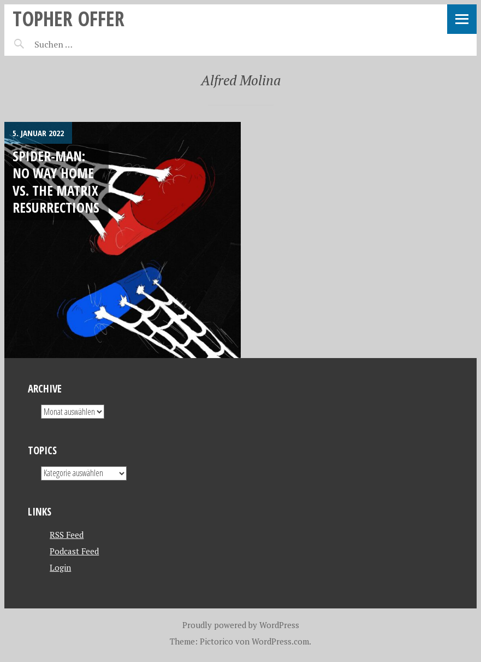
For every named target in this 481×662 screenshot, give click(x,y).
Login (60, 567)
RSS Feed (67, 534)
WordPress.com (280, 641)
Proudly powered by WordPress (240, 624)
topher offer (68, 18)
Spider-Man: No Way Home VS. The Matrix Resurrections (56, 181)
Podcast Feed (74, 551)
